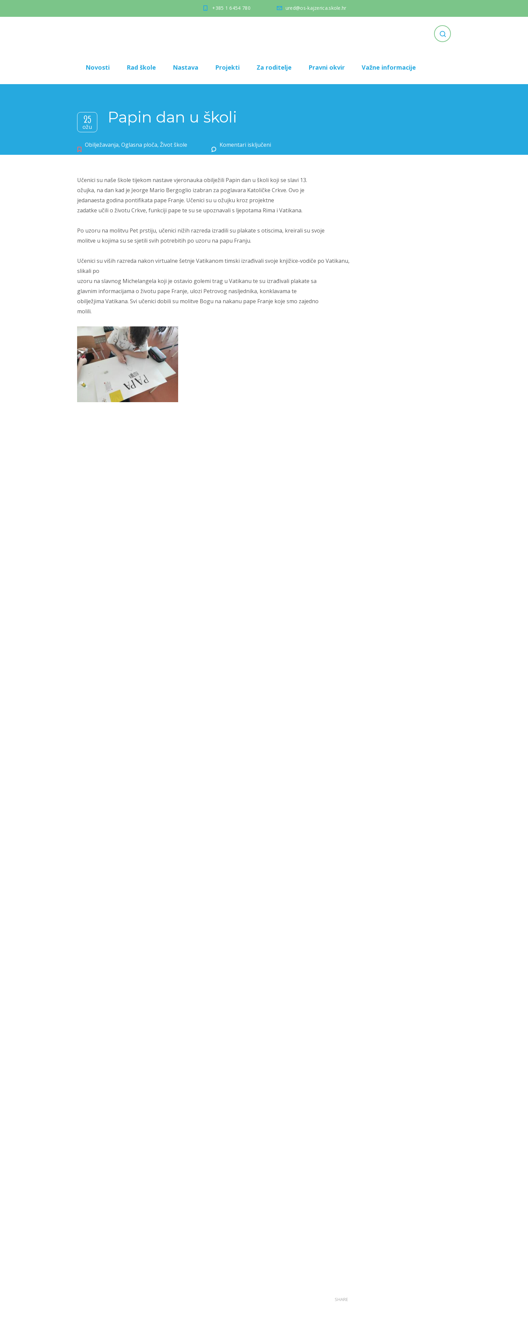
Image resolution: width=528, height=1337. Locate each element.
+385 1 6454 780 (231, 8)
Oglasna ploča (139, 144)
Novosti (98, 67)
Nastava (185, 67)
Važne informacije (389, 67)
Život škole (173, 144)
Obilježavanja (102, 144)
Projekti (227, 67)
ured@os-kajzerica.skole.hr (316, 8)
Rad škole (141, 67)
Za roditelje (274, 67)
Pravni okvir (326, 67)
